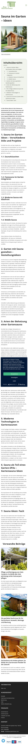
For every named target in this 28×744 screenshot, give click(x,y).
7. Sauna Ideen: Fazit (11, 100)
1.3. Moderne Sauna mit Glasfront (15, 77)
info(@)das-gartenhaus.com (12, 731)
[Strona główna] (8, 5)
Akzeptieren (14, 374)
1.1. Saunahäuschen (12, 71)
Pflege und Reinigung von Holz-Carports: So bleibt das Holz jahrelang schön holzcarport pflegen (12, 575)
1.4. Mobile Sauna (11, 79)
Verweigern (14, 377)
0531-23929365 (5, 729)
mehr (14, 381)
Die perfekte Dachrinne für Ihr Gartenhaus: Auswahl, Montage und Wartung (12, 620)
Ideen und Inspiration (5, 54)
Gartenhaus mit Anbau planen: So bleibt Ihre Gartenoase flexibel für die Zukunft (13, 662)
